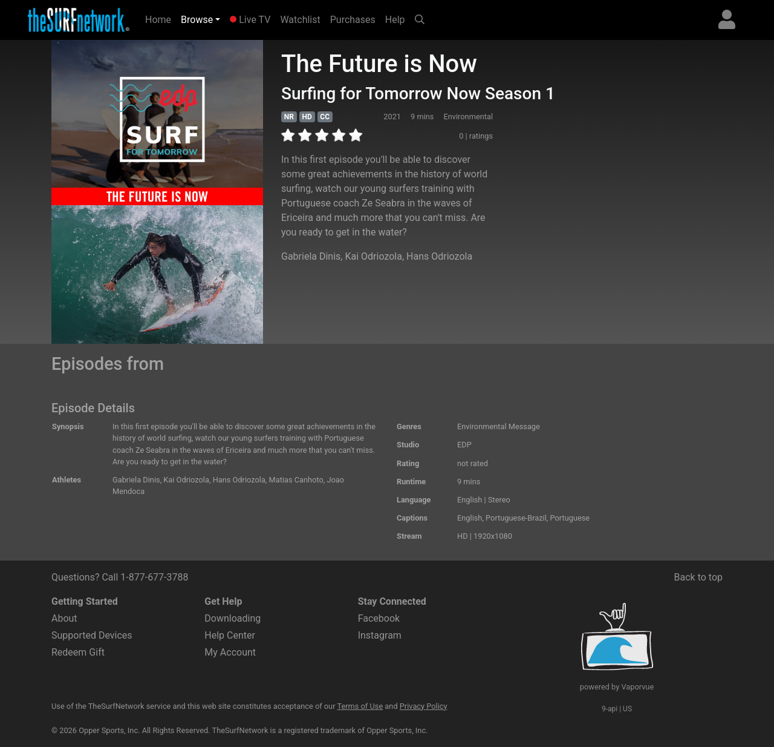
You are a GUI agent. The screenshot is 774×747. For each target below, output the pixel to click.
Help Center (229, 635)
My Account (230, 652)
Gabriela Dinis (310, 256)
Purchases (353, 19)
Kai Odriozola (373, 256)
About (64, 618)
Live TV (250, 19)
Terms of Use (360, 706)
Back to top (698, 577)
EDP (464, 444)
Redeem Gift (78, 652)
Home (160, 18)
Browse (197, 19)
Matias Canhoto (296, 479)
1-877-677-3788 (154, 577)
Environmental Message (498, 426)
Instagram (380, 635)
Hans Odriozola (439, 256)
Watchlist (300, 19)
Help (395, 19)
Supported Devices (91, 635)
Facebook (379, 618)
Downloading (232, 618)
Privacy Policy (423, 706)
